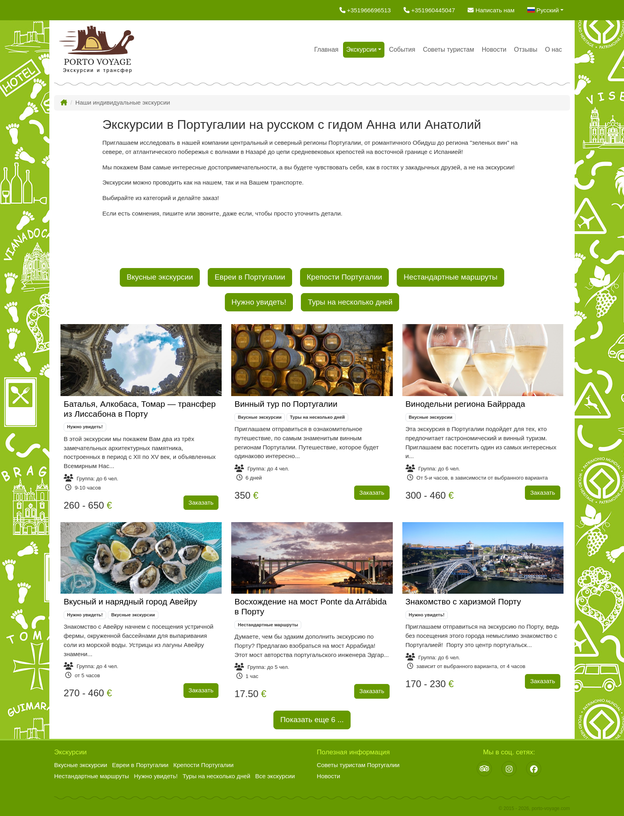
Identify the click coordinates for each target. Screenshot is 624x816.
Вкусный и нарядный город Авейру (130, 601)
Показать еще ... (312, 719)
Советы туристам (448, 49)
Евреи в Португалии (249, 277)
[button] (545, 10)
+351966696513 (365, 10)
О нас (553, 49)
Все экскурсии (275, 776)
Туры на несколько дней (350, 302)
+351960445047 (429, 10)
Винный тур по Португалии (285, 403)
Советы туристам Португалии (358, 765)
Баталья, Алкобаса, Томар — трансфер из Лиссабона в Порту (140, 408)
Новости (494, 49)
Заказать (201, 502)
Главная (326, 49)
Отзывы (526, 49)
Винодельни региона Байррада (465, 403)
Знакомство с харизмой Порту (463, 601)
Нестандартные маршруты (450, 277)
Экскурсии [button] (361, 49)
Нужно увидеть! (259, 302)
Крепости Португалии (344, 277)
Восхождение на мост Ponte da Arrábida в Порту (310, 606)
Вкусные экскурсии (160, 277)
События (402, 49)
